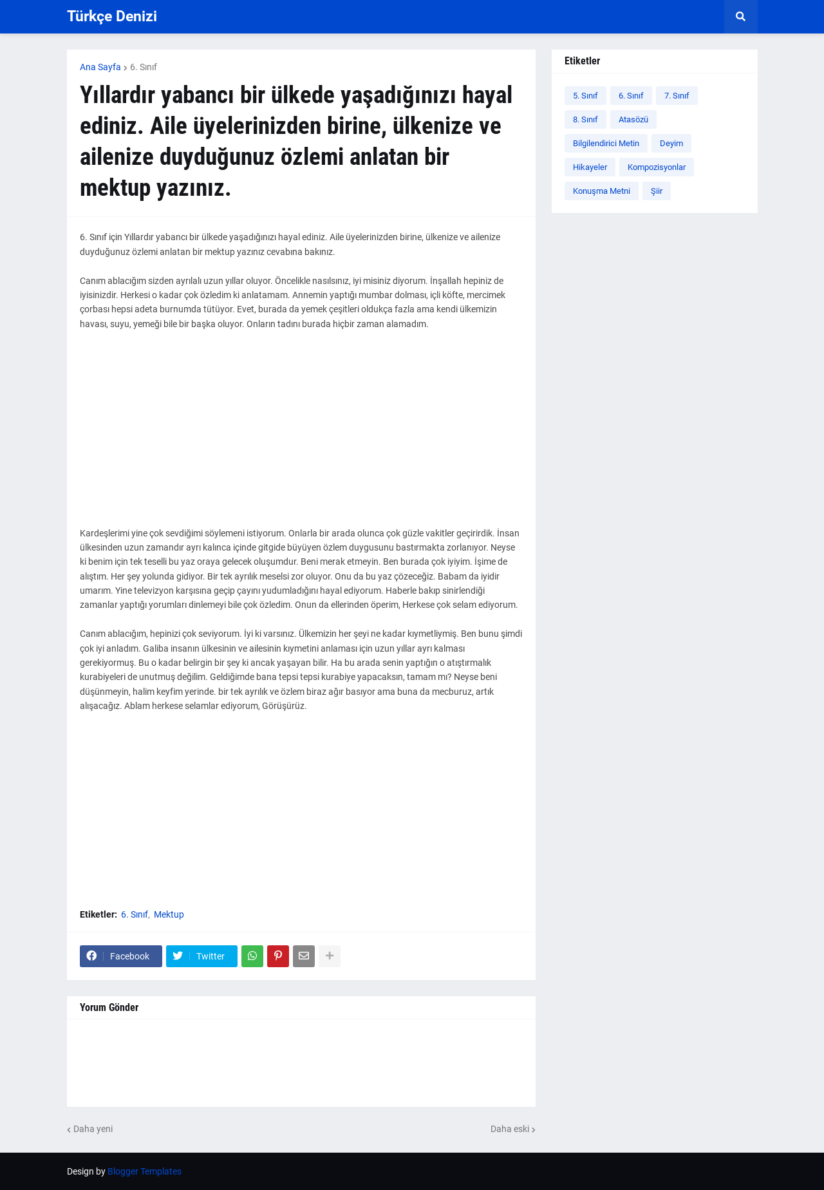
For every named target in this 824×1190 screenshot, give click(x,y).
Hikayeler (590, 167)
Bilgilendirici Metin (606, 143)
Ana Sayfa (100, 66)
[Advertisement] (301, 436)
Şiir (656, 191)
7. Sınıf (676, 95)
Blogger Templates (145, 1171)
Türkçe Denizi (112, 16)
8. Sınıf (585, 119)
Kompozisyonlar (657, 167)
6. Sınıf (143, 66)
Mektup (169, 914)
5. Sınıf (585, 95)
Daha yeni (93, 1129)
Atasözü (633, 119)
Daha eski (510, 1129)
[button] (741, 16)
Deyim (671, 143)
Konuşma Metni (601, 191)
